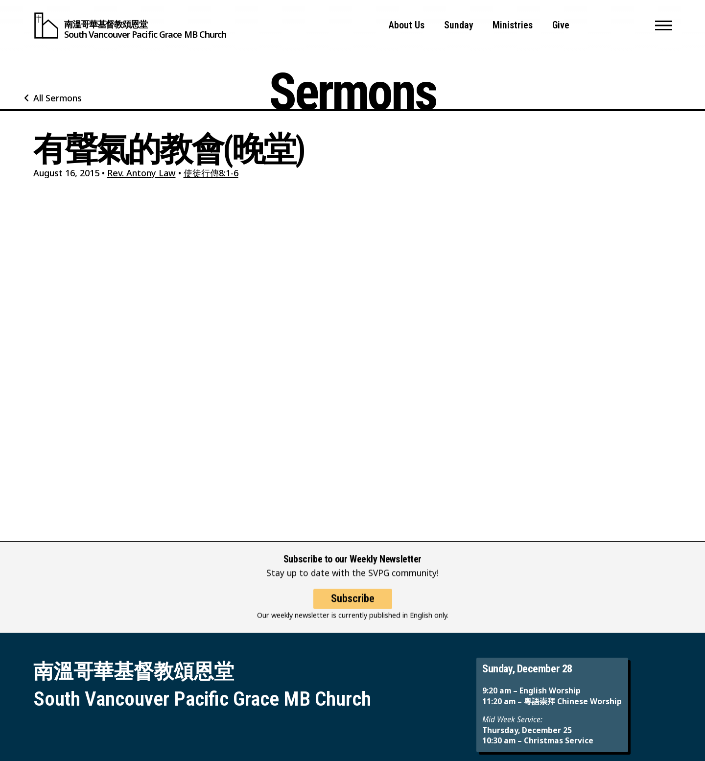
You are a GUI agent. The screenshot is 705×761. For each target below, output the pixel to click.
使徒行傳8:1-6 (211, 173)
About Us (406, 25)
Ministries (513, 25)
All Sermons (57, 98)
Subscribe (353, 604)
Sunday (458, 25)
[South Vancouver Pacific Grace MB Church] (130, 25)
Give (560, 25)
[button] (663, 25)
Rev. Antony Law (141, 173)
